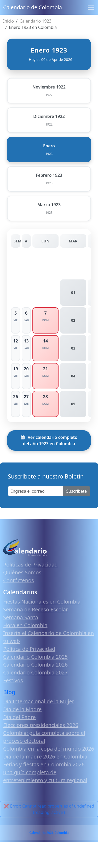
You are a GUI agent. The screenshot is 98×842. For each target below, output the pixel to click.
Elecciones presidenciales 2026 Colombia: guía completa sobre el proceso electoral (44, 732)
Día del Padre (19, 717)
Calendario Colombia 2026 (35, 664)
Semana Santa (20, 617)
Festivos (13, 680)
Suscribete (76, 491)
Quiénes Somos (22, 572)
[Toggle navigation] (91, 7)
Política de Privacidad (29, 648)
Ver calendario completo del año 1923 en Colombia (49, 440)
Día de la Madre (22, 709)
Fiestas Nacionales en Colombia (41, 601)
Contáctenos (18, 580)
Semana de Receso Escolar (35, 609)
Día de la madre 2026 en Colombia (45, 756)
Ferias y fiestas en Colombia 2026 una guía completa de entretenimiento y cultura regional (45, 772)
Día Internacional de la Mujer (38, 701)
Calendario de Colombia (32, 7)
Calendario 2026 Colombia (48, 832)
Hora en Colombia (25, 625)
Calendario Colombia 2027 (35, 672)
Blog (9, 692)
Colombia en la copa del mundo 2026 (48, 748)
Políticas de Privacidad (30, 564)
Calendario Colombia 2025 (35, 656)
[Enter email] (35, 491)
